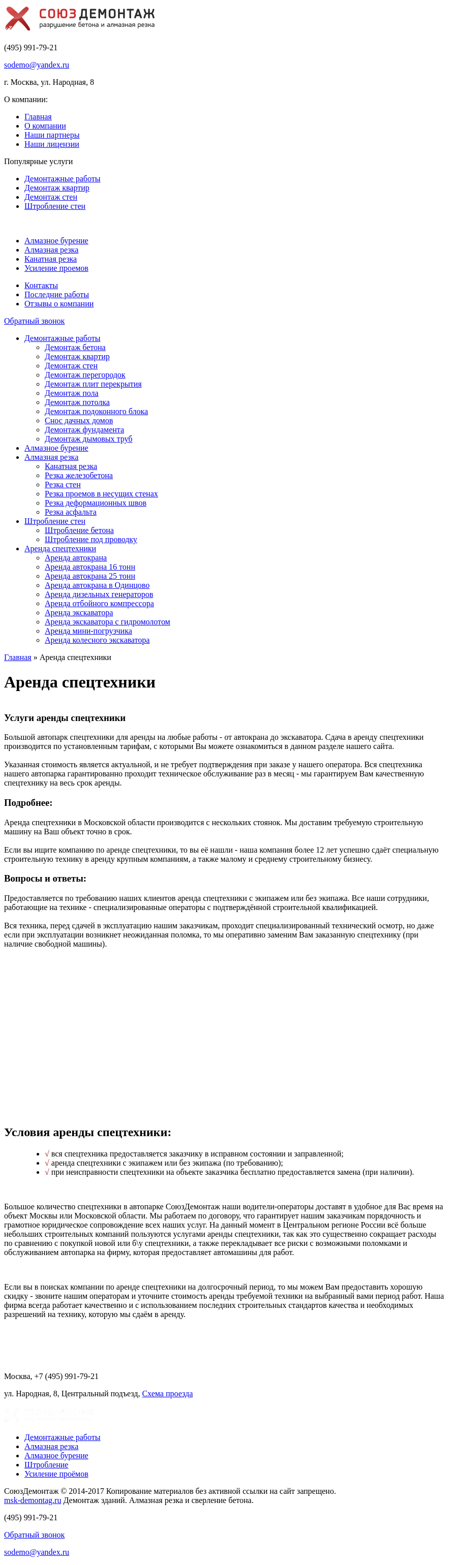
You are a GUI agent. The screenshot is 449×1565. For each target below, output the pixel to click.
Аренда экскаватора (79, 612)
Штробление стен (54, 206)
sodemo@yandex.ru (36, 64)
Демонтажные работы (62, 178)
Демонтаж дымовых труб (88, 438)
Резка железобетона (79, 475)
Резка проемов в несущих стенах (101, 493)
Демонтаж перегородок (85, 374)
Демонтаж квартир (56, 187)
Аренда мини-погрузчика (88, 631)
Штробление (46, 1464)
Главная (38, 116)
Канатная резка (50, 259)
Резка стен (63, 484)
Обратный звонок (34, 321)
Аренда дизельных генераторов (99, 594)
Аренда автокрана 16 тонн (90, 566)
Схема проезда (167, 1393)
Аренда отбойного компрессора (99, 603)
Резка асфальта (71, 512)
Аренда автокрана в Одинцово (97, 585)
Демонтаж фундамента (84, 429)
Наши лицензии (51, 144)
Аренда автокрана (76, 557)
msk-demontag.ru (32, 1500)
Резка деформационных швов (95, 502)
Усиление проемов (56, 268)
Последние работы (56, 294)
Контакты (41, 285)
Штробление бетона (79, 530)
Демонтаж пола (72, 393)
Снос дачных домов (79, 420)
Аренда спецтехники (60, 548)
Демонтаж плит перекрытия (93, 384)
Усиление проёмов (56, 1473)
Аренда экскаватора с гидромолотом (107, 621)
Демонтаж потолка (77, 402)
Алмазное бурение (56, 240)
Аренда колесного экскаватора (97, 640)
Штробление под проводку (91, 539)
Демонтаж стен (50, 197)
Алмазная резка (51, 249)
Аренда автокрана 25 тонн (90, 576)
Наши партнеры (51, 135)
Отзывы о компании (59, 303)
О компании (45, 125)
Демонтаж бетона (75, 347)
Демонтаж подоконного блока (96, 411)
